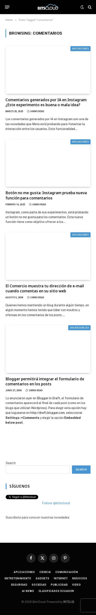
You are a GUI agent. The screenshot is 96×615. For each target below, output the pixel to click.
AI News (28, 591)
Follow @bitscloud (56, 503)
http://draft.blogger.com (47, 412)
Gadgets (42, 578)
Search (11, 463)
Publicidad (59, 584)
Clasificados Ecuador (56, 591)
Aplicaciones (80, 48)
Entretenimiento (18, 578)
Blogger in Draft (48, 398)
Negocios (79, 578)
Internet (61, 578)
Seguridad (19, 584)
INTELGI (68, 601)
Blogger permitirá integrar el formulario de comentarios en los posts (44, 381)
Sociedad (39, 584)
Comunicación (66, 572)
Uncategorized (79, 328)
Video (76, 584)
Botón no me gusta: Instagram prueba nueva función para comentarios (46, 195)
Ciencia (45, 572)
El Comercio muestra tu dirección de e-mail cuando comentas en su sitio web (44, 288)
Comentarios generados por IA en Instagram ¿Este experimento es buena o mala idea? (46, 102)
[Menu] (7, 7)
